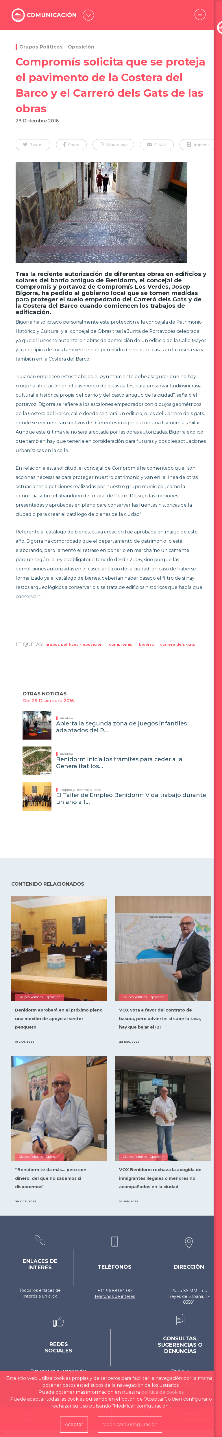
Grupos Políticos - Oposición (56, 47)
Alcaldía (66, 718)
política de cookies (162, 1392)
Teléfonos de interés (114, 1296)
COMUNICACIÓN (54, 15)
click (52, 1296)
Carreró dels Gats (177, 644)
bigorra (146, 644)
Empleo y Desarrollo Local (80, 790)
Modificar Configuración (130, 1424)
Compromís (120, 644)
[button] (33, 144)
